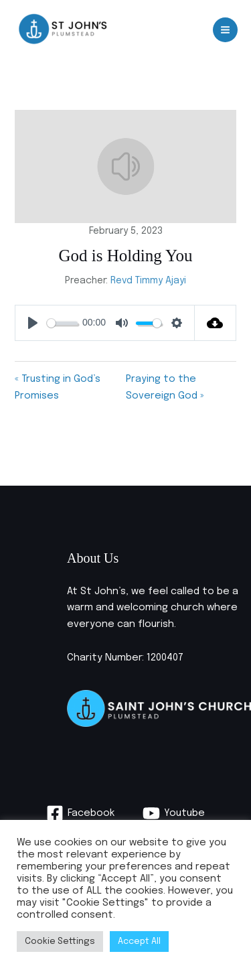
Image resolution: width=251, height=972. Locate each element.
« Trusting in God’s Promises (57, 387)
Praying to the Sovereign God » (164, 387)
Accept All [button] (139, 941)
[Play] (33, 323)
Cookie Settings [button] (60, 941)
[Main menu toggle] (225, 29)
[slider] (62, 323)
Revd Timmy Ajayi (148, 280)
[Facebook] (80, 813)
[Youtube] (174, 813)
